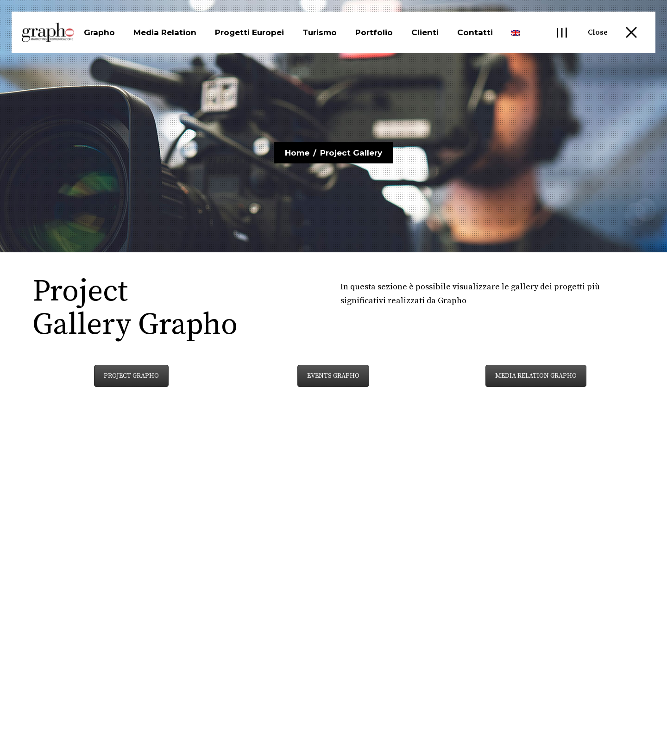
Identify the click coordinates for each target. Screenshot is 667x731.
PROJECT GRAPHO (131, 376)
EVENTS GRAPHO (333, 376)
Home (297, 152)
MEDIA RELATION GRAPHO (536, 376)
